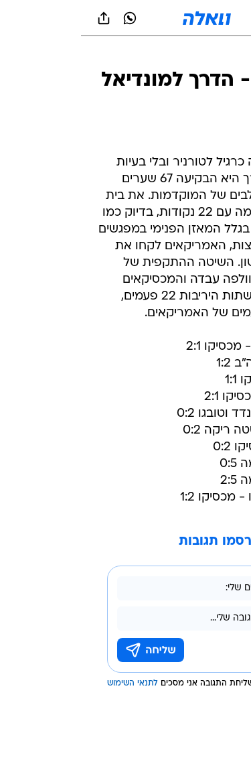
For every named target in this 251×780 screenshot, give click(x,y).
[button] (193, 18)
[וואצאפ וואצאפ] (49, 18)
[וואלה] (126, 18)
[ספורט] (223, 54)
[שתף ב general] (22, 18)
